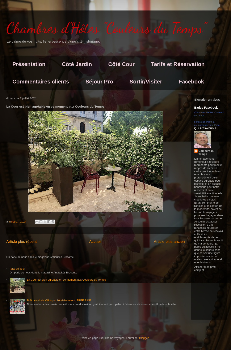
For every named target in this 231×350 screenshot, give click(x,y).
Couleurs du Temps (206, 152)
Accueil (95, 241)
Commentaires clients (40, 81)
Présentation (29, 64)
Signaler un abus (207, 99)
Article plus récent (21, 241)
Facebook (191, 81)
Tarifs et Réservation (178, 64)
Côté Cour (121, 64)
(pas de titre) (17, 268)
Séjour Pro (99, 81)
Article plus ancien (169, 241)
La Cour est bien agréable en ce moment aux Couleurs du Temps (66, 279)
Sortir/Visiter (146, 81)
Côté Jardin (77, 64)
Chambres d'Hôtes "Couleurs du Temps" (106, 28)
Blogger (143, 338)
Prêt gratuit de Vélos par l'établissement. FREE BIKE (59, 300)
